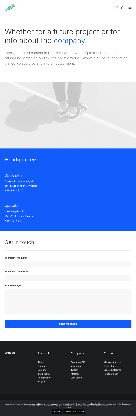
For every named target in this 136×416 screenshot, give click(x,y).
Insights (41, 381)
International (44, 373)
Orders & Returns (112, 369)
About (41, 362)
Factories (42, 366)
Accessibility (44, 377)
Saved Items (110, 366)
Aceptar (57, 412)
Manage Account (112, 362)
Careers (42, 369)
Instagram (76, 366)
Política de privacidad (74, 412)
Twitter (74, 369)
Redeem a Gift (111, 373)
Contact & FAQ (78, 362)
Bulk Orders (76, 377)
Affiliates (75, 373)
